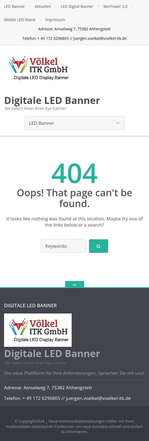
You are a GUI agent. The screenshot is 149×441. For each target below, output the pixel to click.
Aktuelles (43, 6)
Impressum (55, 19)
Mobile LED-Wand (19, 19)
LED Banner (14, 6)
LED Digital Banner (77, 6)
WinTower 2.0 (115, 6)
